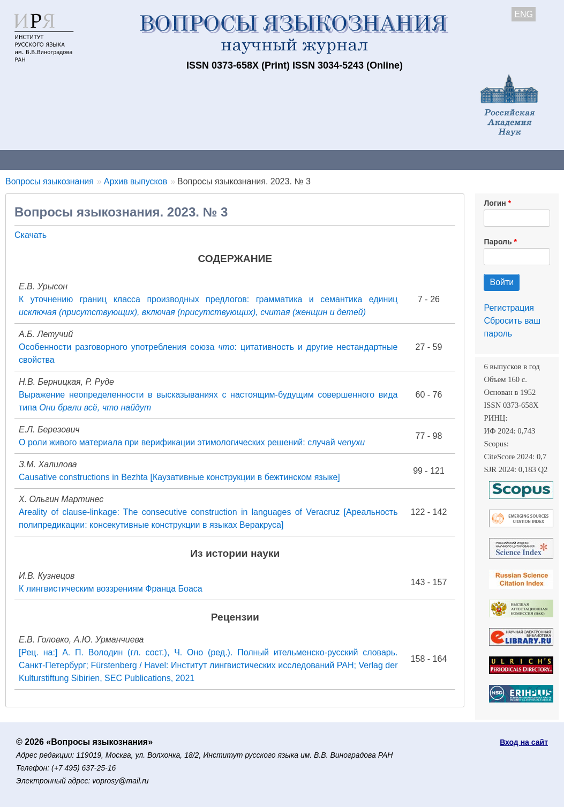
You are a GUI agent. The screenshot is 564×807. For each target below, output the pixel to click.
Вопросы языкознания (49, 181)
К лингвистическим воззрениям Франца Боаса (110, 588)
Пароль (498, 241)
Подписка (373, 159)
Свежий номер (218, 159)
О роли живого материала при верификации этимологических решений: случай (192, 442)
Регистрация (509, 307)
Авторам (151, 159)
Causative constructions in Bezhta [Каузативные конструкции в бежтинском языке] (179, 477)
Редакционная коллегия (460, 159)
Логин (495, 203)
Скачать (30, 235)
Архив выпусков (300, 159)
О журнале (32, 159)
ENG (523, 14)
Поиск (541, 159)
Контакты (93, 159)
